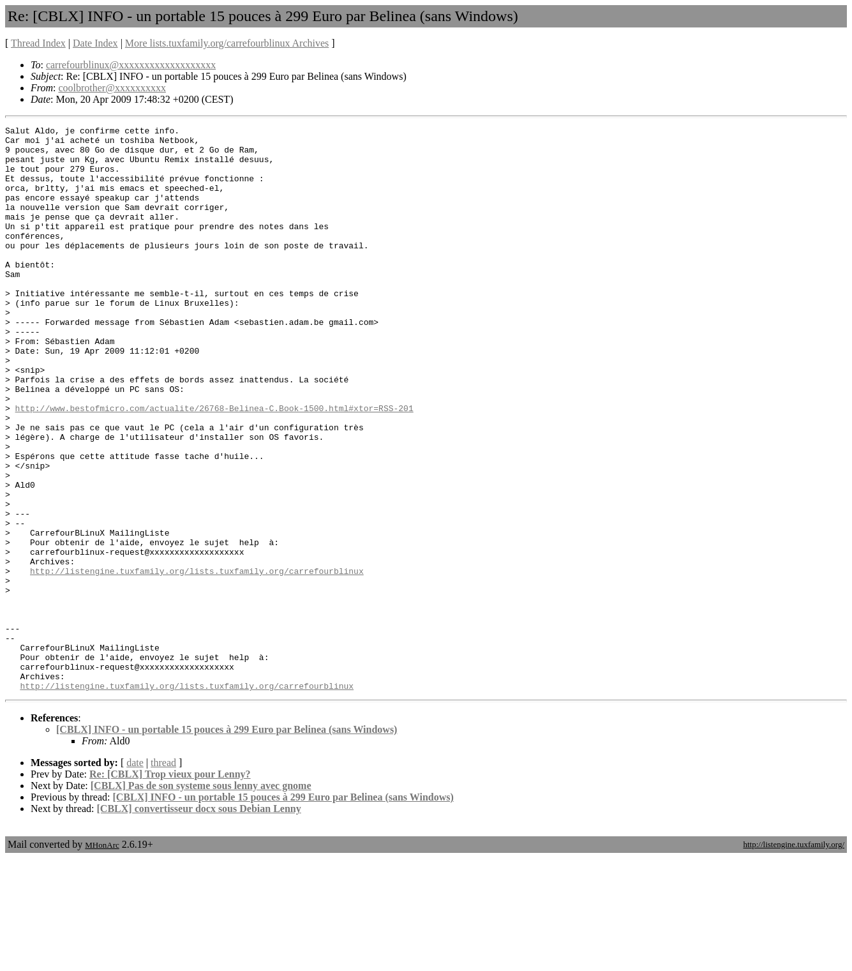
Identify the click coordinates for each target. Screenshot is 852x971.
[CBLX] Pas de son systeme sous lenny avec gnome (201, 898)
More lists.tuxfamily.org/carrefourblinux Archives (227, 43)
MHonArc (102, 958)
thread (163, 875)
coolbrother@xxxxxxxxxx (111, 87)
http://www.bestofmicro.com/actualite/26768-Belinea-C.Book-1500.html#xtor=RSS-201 (214, 465)
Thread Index (38, 43)
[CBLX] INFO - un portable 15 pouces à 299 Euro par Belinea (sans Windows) (226, 842)
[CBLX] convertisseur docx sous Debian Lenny (199, 921)
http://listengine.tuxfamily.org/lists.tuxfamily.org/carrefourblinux (197, 660)
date (135, 875)
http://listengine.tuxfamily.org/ (793, 957)
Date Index (95, 43)
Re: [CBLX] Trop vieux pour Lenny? (170, 887)
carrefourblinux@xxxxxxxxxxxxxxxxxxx (131, 64)
